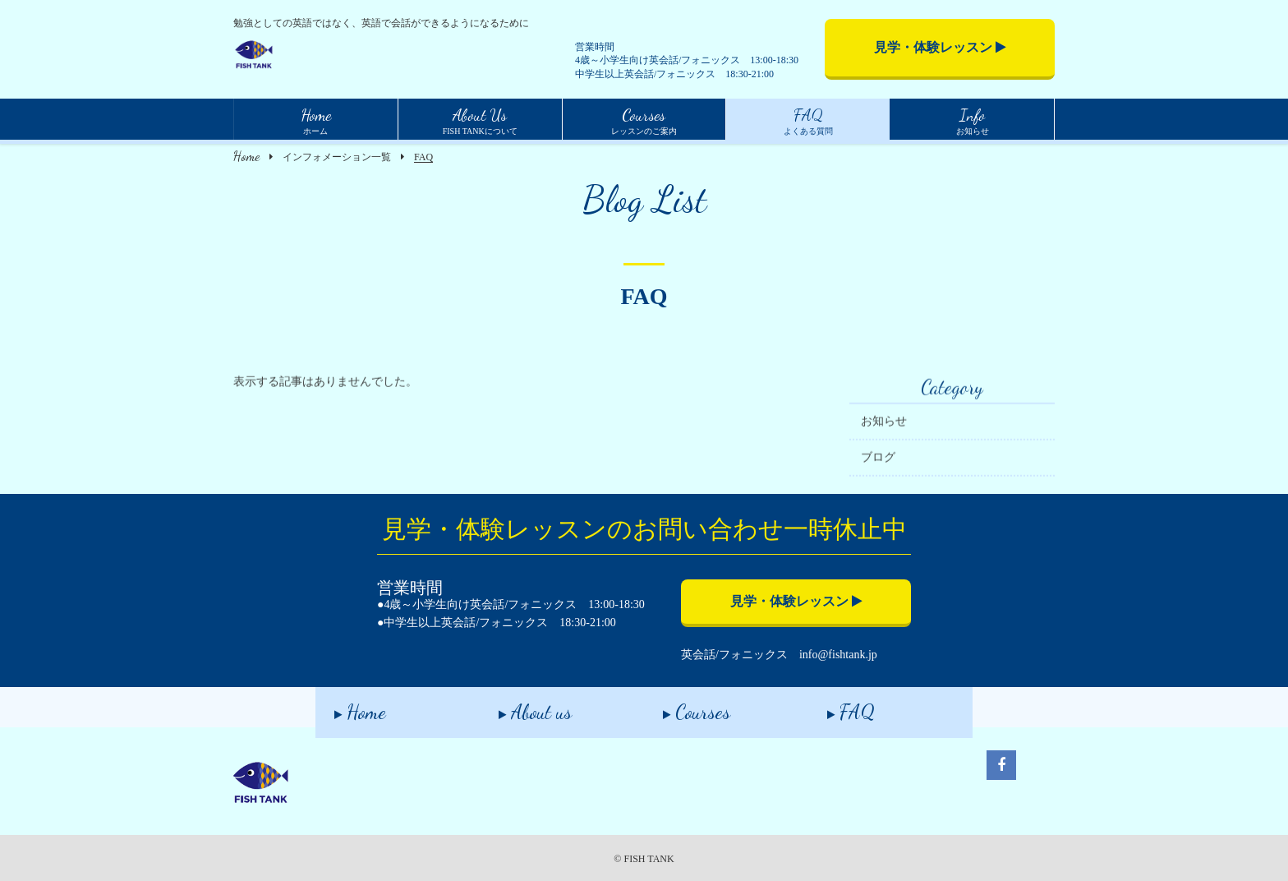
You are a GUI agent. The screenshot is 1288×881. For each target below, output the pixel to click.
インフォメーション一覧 (337, 157)
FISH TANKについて (480, 119)
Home (246, 156)
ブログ (878, 463)
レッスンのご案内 (644, 119)
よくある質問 (808, 119)
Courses (677, 706)
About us (516, 706)
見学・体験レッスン (940, 47)
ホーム (316, 119)
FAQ (832, 706)
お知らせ (972, 119)
